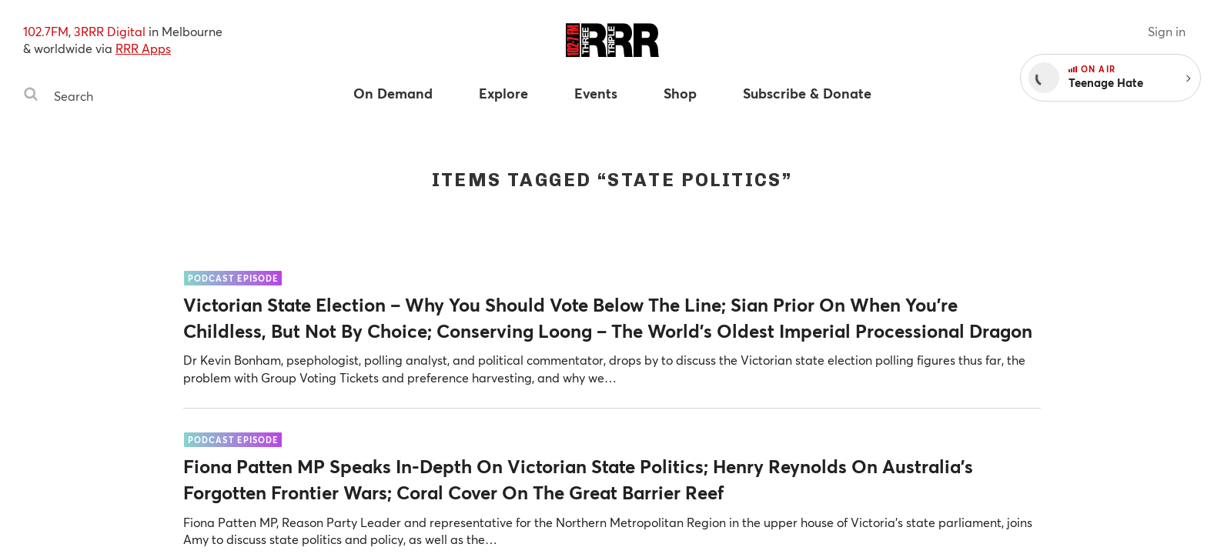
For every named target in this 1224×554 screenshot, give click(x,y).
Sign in (1167, 31)
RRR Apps (143, 48)
